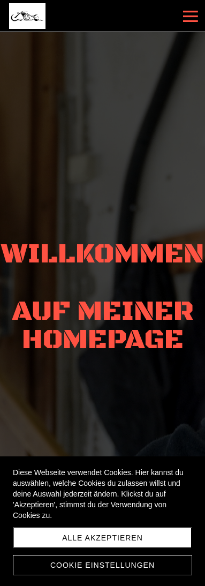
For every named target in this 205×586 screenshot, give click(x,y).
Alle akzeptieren (102, 538)
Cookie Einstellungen (102, 565)
